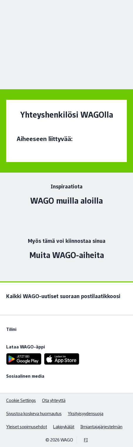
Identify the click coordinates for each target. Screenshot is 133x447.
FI (86, 439)
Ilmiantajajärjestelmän (101, 426)
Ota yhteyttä (53, 400)
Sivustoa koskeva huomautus (34, 413)
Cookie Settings (21, 400)
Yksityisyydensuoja (85, 413)
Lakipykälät (63, 426)
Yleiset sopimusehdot (26, 426)
